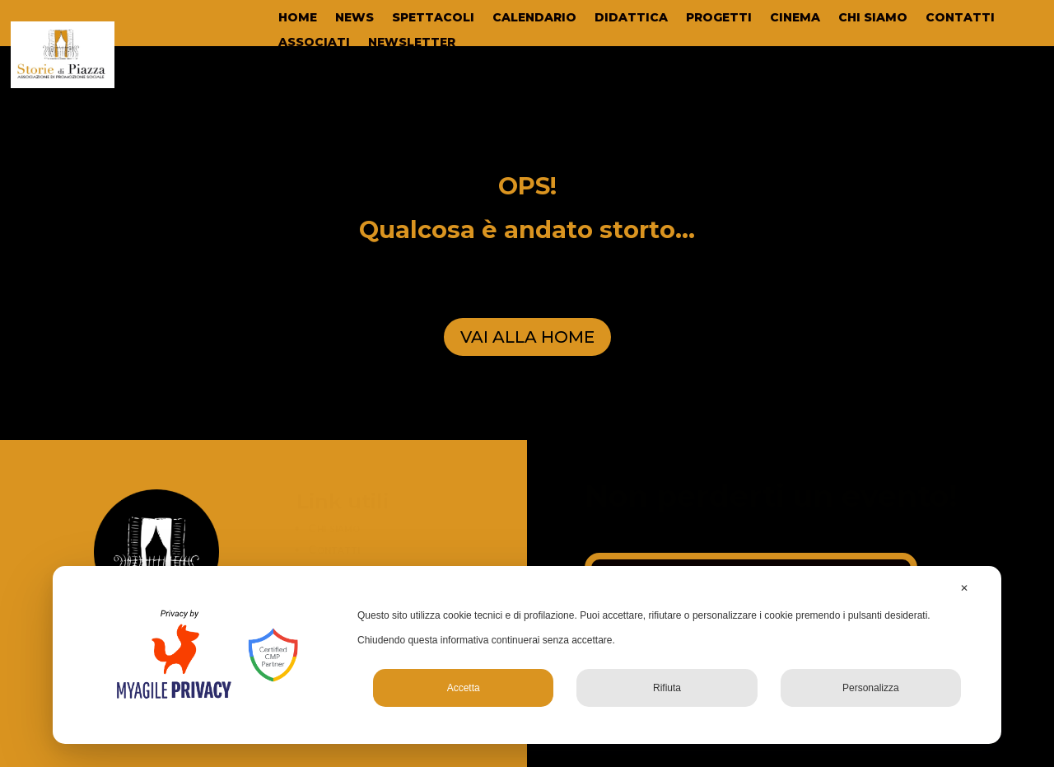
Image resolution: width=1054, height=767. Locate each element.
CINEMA (795, 18)
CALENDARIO (534, 18)
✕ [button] (964, 588)
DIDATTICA (631, 18)
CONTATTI (960, 18)
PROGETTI (719, 18)
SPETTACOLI (433, 18)
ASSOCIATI (314, 42)
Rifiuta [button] (667, 688)
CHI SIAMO (872, 18)
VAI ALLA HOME (527, 337)
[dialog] (527, 655)
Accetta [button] (463, 688)
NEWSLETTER (411, 42)
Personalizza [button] (870, 688)
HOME (297, 18)
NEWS (354, 18)
